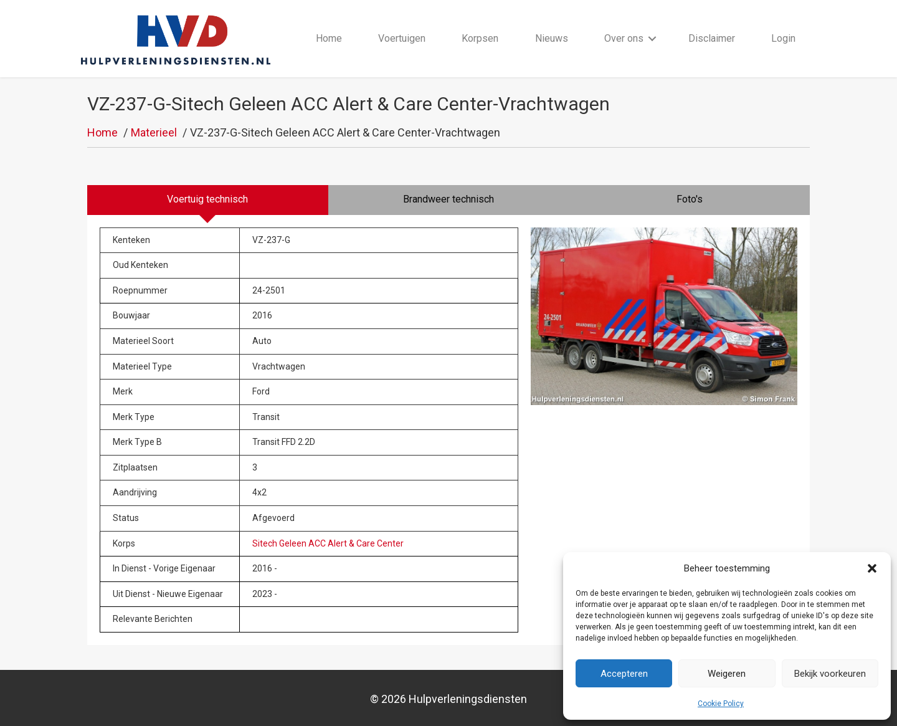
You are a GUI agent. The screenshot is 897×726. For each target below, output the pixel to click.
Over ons (623, 38)
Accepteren (624, 673)
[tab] (207, 200)
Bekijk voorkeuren (830, 673)
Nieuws (551, 38)
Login (783, 38)
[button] (872, 568)
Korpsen (480, 38)
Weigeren (727, 673)
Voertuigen (401, 38)
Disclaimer (711, 38)
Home (329, 38)
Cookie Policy (721, 703)
